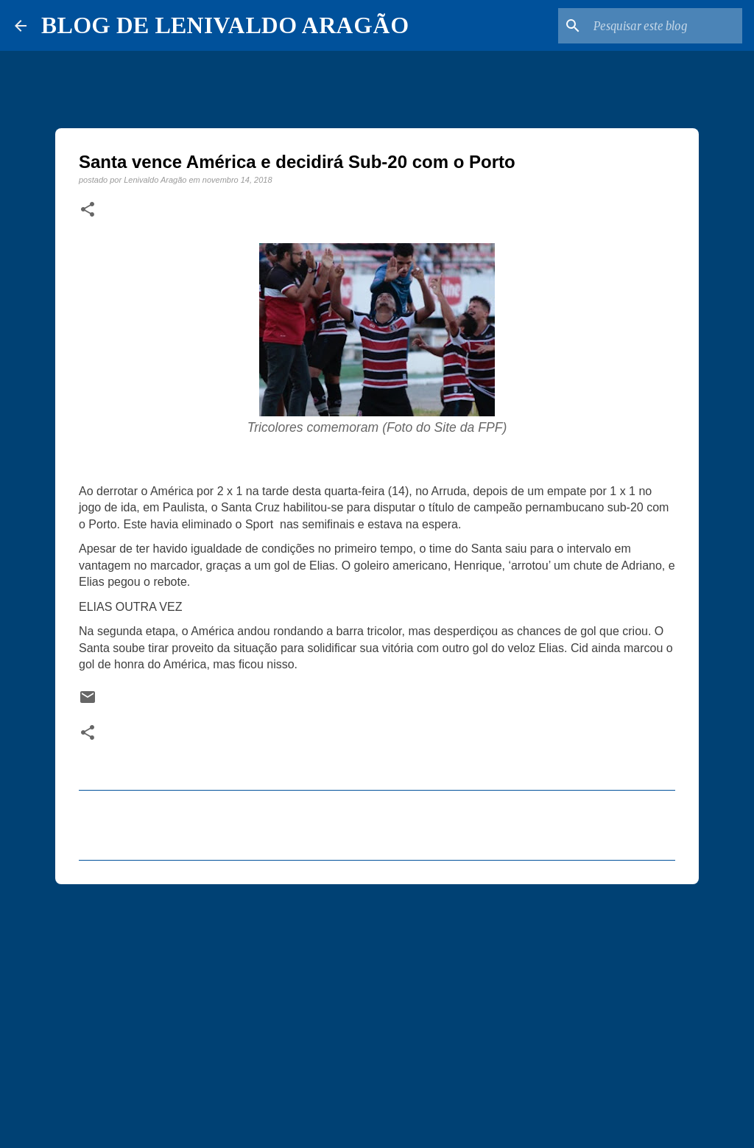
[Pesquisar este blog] (665, 25)
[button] (87, 210)
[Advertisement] (377, 1009)
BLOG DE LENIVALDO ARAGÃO (225, 25)
